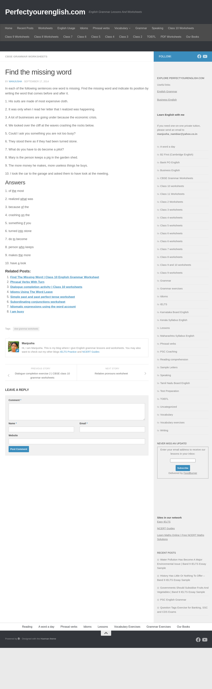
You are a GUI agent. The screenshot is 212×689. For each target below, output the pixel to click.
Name (13, 464)
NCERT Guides (92, 392)
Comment (15, 441)
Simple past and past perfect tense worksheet (43, 337)
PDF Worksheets (171, 36)
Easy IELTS (163, 562)
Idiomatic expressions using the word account (44, 347)
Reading (27, 667)
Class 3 (123, 36)
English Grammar (167, 132)
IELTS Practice (68, 392)
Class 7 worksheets (171, 290)
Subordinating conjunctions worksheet (38, 342)
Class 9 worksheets (171, 313)
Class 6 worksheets (171, 274)
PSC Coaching (168, 392)
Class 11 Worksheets (172, 235)
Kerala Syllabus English (173, 361)
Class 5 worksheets (171, 266)
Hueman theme (48, 680)
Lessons (165, 369)
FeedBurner (190, 514)
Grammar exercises (171, 329)
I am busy (17, 352)
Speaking (157, 28)
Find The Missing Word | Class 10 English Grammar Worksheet (56, 318)
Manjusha (15, 122)
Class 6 (81, 36)
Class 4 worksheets (171, 258)
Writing (164, 471)
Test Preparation (169, 432)
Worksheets (45, 28)
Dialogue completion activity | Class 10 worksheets (47, 328)
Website (13, 476)
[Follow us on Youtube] (205, 97)
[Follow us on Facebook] (199, 97)
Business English (167, 140)
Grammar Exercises (158, 667)
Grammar (141, 28)
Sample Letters (169, 408)
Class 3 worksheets (171, 250)
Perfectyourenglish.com (45, 12)
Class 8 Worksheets (46, 36)
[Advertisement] (106, 67)
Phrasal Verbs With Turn (28, 323)
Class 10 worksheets (172, 227)
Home (8, 28)
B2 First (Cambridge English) (176, 195)
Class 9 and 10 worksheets (175, 305)
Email (84, 464)
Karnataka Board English (174, 353)
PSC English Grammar (173, 640)
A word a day (167, 187)
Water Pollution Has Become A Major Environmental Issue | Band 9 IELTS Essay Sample (181, 605)
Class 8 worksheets (171, 298)
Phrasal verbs (101, 28)
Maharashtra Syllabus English (177, 376)
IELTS (163, 345)
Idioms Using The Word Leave (32, 332)
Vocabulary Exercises (127, 667)
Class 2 (137, 36)
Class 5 (95, 36)
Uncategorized (168, 447)
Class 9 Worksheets (17, 36)
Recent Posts (25, 28)
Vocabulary (121, 28)
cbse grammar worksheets (26, 370)
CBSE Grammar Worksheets (27, 97)
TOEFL (151, 36)
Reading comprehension (174, 400)
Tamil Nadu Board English (175, 424)
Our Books (192, 36)
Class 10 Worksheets (181, 28)
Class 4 (109, 36)
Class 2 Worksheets (171, 242)
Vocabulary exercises (172, 463)
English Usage (66, 28)
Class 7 (67, 36)
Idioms (84, 28)
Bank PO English (170, 203)
